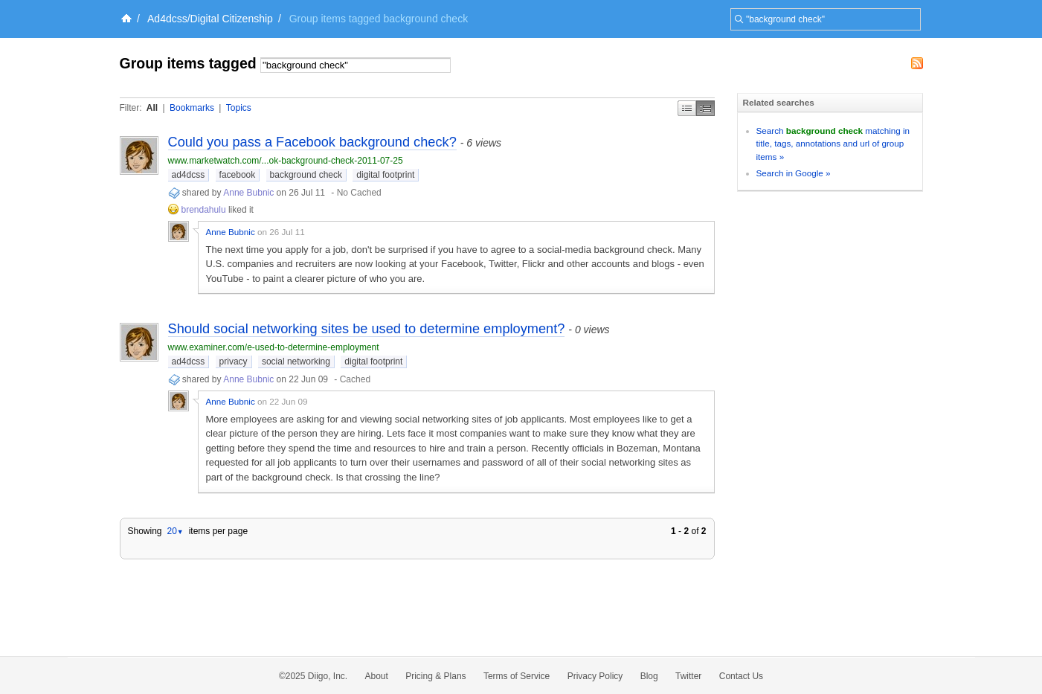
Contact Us (741, 676)
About (376, 676)
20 (175, 531)
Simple (687, 108)
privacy (233, 361)
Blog (649, 676)
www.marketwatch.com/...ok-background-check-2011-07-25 (285, 160)
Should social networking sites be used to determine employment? (366, 328)
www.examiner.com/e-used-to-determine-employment (273, 347)
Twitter (688, 676)
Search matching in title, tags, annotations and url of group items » (833, 143)
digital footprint (385, 175)
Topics (238, 108)
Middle (705, 108)
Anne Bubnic (248, 192)
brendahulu (203, 210)
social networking (296, 361)
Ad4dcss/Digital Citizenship (210, 19)
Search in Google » (793, 173)
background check (306, 175)
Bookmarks (192, 108)
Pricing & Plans (435, 676)
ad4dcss (188, 175)
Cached (355, 379)
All (152, 108)
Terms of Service (516, 676)
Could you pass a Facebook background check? (312, 142)
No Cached (359, 192)
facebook (237, 175)
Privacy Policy (595, 676)
